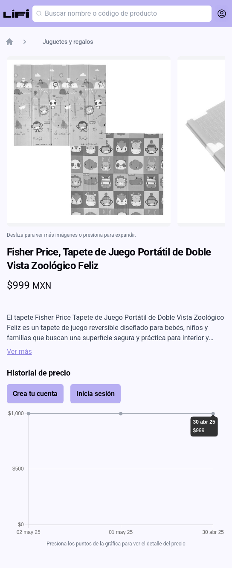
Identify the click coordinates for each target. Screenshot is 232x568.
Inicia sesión (95, 393)
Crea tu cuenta (35, 393)
